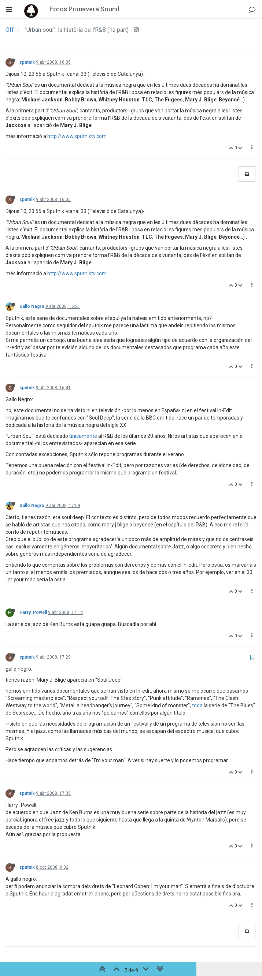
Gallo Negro (31, 306)
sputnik (27, 62)
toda (197, 705)
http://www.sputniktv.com (77, 136)
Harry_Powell (33, 612)
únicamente (83, 436)
